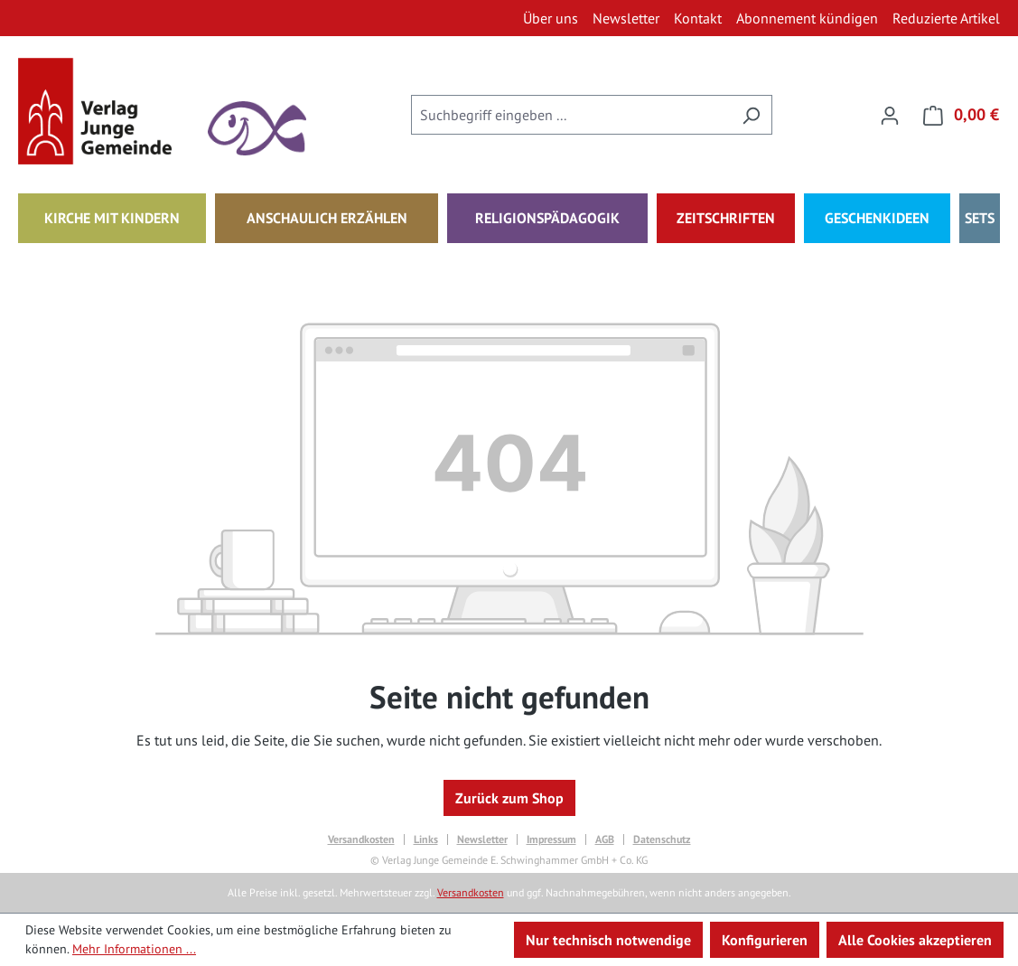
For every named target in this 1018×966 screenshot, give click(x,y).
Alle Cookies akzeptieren (915, 940)
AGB (604, 839)
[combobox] (571, 115)
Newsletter (482, 839)
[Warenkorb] (955, 115)
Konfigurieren (765, 940)
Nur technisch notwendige (608, 940)
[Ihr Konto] (889, 115)
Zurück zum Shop (509, 798)
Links (426, 839)
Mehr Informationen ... (134, 949)
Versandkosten (361, 839)
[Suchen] (751, 115)
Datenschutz (662, 839)
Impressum (551, 839)
